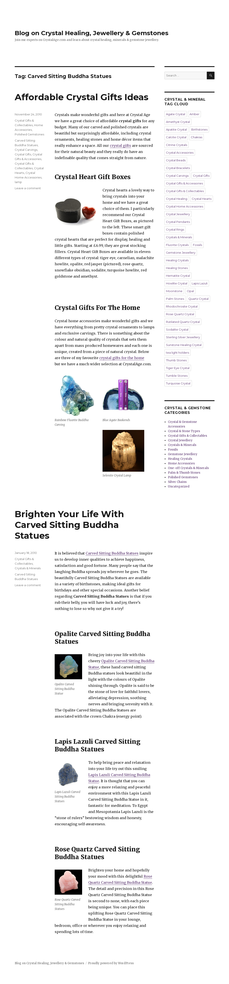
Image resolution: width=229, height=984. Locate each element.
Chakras (196, 137)
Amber (194, 114)
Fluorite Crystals (177, 245)
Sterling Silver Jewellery (183, 337)
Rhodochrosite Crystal (182, 306)
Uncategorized (178, 486)
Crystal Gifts (23, 154)
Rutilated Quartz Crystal (183, 322)
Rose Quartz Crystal (180, 314)
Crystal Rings (175, 229)
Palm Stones (175, 298)
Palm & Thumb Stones (184, 473)
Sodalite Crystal (177, 329)
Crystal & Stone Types (184, 431)
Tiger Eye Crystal (177, 368)
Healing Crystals (177, 260)
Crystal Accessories (179, 152)
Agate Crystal (175, 114)
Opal (190, 291)
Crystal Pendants (178, 222)
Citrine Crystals (176, 145)
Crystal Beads (176, 160)
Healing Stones (177, 268)
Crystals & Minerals (28, 568)
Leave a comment (28, 188)
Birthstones (199, 129)
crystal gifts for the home (121, 358)
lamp (18, 182)
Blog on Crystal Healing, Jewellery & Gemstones (91, 33)
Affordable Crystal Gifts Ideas (81, 97)
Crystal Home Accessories (184, 206)
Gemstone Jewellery (180, 252)
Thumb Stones (176, 360)
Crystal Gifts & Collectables (185, 191)
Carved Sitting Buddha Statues (112, 553)
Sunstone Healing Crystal (184, 345)
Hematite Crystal (178, 275)
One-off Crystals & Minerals (188, 468)
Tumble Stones (177, 375)
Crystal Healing (176, 198)
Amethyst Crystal (178, 122)
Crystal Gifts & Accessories (184, 183)
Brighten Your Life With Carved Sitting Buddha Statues (69, 525)
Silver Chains (177, 482)
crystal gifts (120, 145)
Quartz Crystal (198, 298)
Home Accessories (181, 463)
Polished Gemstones (29, 134)
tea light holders (177, 352)
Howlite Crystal (176, 283)
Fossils (197, 245)
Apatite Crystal (176, 129)
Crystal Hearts (201, 198)
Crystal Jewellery (178, 214)
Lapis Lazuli (199, 283)
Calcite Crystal (176, 137)
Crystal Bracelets (178, 168)
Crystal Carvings (26, 149)
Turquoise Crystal (178, 383)
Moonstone (174, 291)
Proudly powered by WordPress (111, 963)
